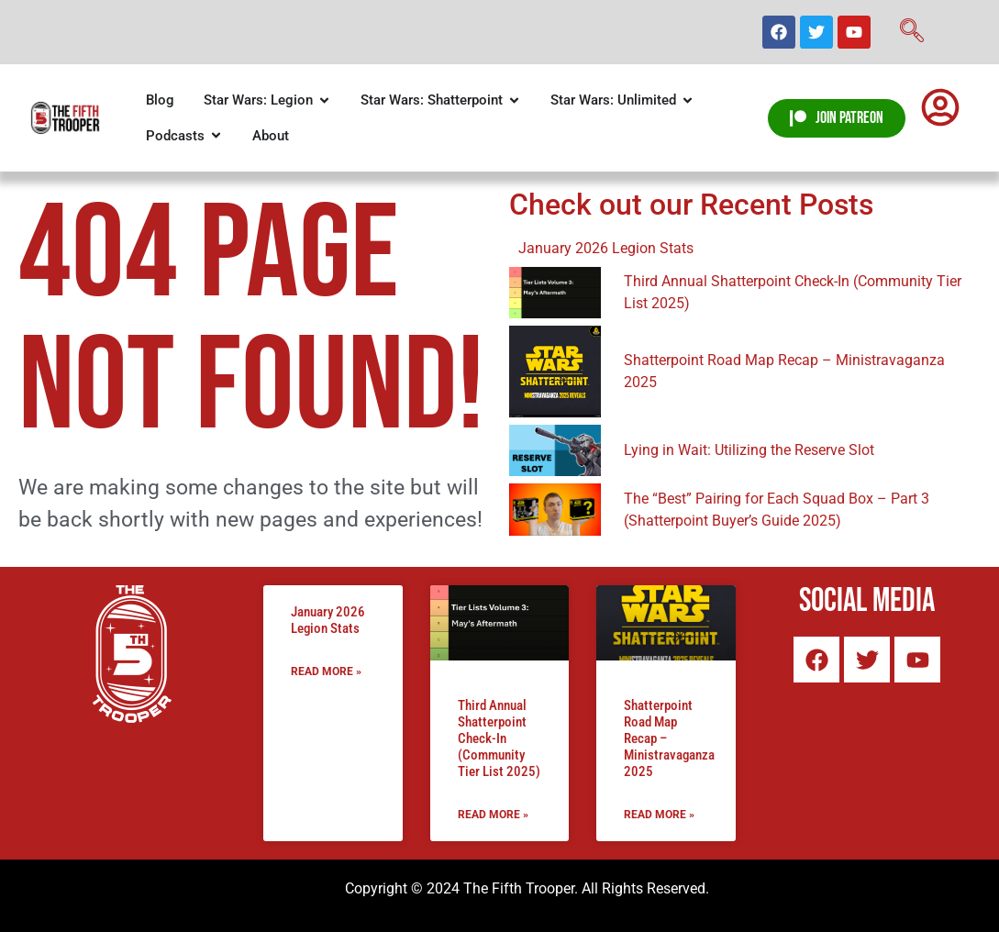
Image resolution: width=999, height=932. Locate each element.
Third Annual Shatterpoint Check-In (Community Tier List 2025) (499, 738)
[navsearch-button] (912, 32)
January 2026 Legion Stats (328, 620)
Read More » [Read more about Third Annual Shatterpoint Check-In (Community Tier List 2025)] (493, 814)
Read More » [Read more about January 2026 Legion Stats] (326, 671)
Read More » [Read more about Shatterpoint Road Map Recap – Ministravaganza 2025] (659, 814)
